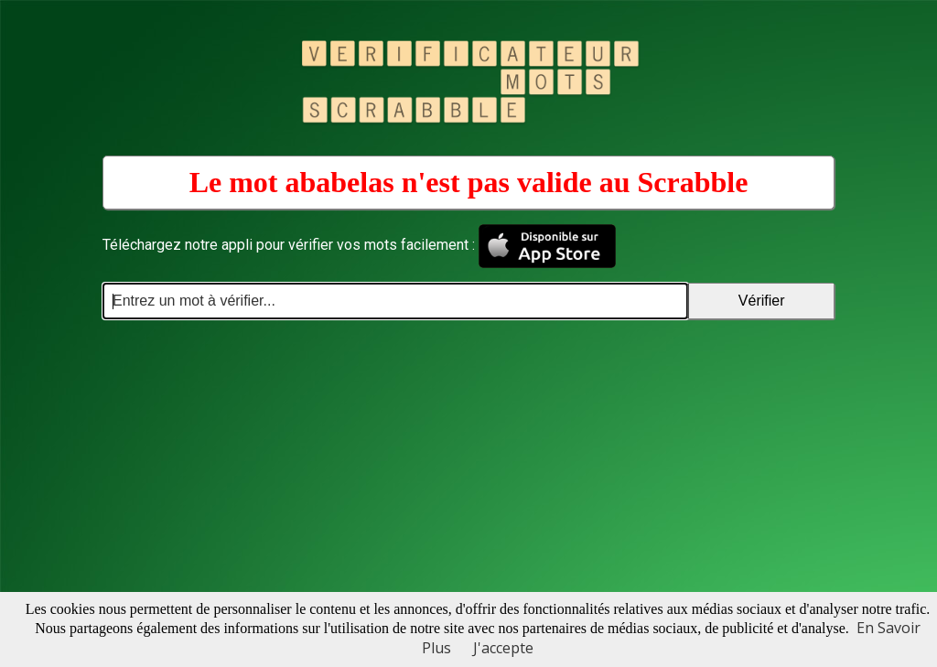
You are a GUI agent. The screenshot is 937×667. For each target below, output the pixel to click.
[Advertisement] (468, 456)
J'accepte (503, 648)
